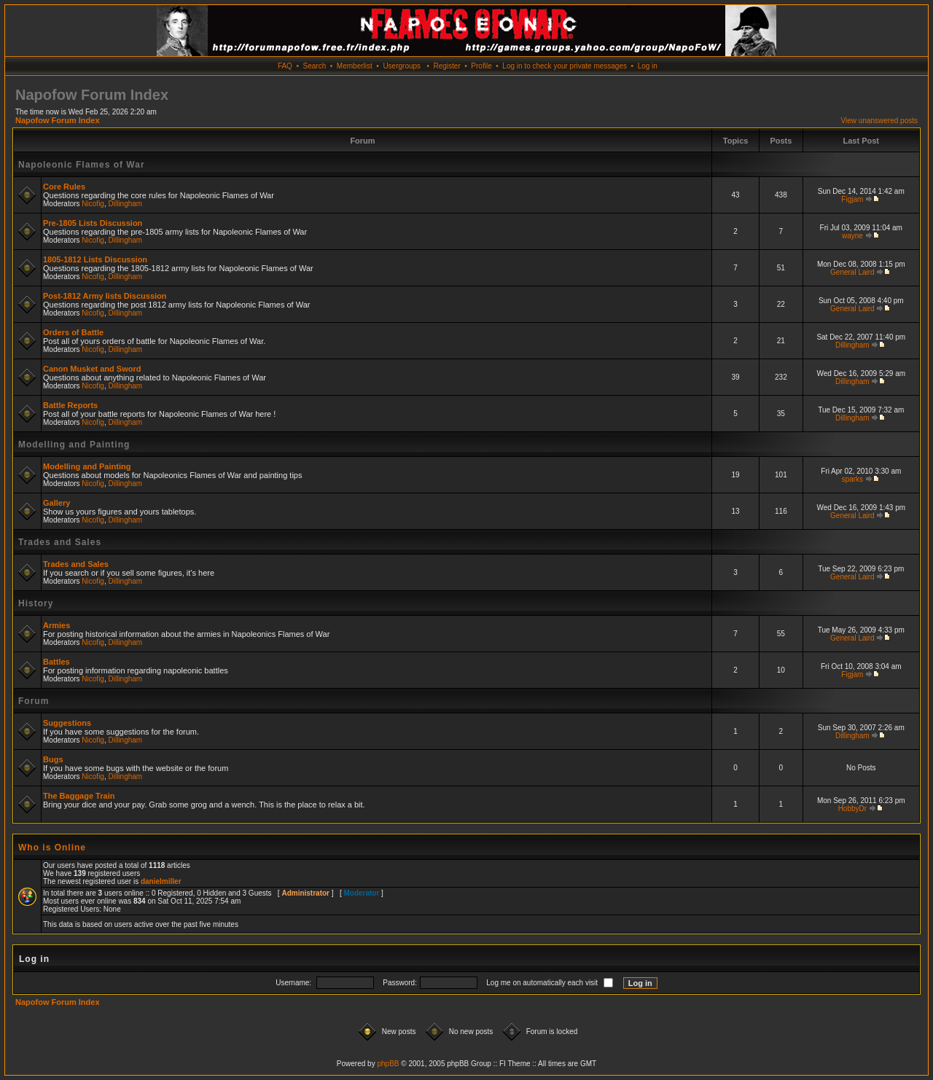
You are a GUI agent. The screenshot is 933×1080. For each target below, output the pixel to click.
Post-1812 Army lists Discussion (105, 295)
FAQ (285, 66)
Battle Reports (70, 405)
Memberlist (354, 66)
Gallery (56, 502)
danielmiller (161, 881)
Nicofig (93, 204)
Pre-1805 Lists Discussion (92, 223)
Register (446, 66)
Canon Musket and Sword (92, 368)
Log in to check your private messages (564, 66)
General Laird (852, 272)
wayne (852, 236)
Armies (56, 625)
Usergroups (402, 66)
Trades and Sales (59, 542)
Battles (56, 661)
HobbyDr (852, 809)
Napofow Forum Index (57, 120)
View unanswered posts (879, 121)
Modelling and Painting (74, 444)
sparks (852, 479)
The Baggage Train (78, 795)
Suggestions (67, 723)
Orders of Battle (73, 332)
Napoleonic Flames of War (81, 165)
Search (315, 66)
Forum (33, 701)
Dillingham (126, 204)
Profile (481, 66)
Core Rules (64, 186)
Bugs (53, 759)
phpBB (388, 1064)
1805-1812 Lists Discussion (95, 259)
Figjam (852, 199)
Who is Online (52, 847)
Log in (647, 66)
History (35, 603)
